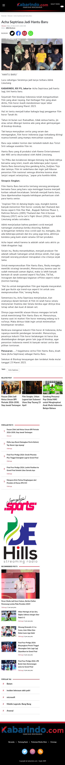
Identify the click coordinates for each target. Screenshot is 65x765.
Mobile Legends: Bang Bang (19, 704)
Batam (9, 683)
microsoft (11, 697)
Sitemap (53, 742)
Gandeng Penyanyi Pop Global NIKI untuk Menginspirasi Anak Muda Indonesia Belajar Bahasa (52, 402)
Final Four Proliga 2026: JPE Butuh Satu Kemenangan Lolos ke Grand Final (28, 664)
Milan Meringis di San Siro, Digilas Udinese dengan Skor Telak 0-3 (28, 615)
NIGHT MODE (55, 4)
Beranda (3, 16)
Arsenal (10, 710)
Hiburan (10, 16)
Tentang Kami (23, 742)
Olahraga (9, 448)
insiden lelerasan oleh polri (18, 690)
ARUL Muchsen (10, 28)
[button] (3, 5)
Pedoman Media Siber (39, 742)
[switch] (62, 6)
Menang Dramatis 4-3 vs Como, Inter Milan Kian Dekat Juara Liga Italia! (27, 630)
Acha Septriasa (13, 370)
